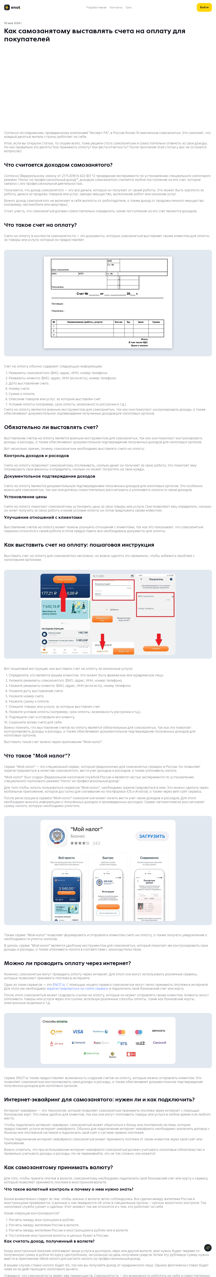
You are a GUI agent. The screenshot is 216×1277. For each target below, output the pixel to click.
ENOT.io (59, 984)
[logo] (12, 7)
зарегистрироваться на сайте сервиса (77, 988)
